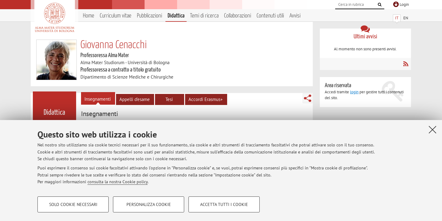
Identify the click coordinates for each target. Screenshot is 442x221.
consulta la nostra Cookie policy (117, 181)
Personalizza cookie (148, 204)
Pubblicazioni (149, 16)
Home (88, 16)
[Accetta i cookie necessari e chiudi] (432, 129)
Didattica (176, 16)
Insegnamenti (97, 99)
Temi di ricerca (204, 16)
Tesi (169, 99)
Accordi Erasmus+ (205, 99)
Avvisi (294, 16)
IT (396, 18)
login (354, 92)
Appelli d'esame (134, 99)
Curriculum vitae (115, 16)
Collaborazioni (237, 16)
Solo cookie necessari (73, 204)
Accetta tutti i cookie (224, 204)
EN (405, 18)
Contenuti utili (270, 16)
